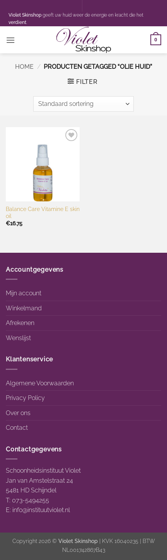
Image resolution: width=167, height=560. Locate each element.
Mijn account (23, 293)
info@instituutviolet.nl (41, 510)
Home (24, 66)
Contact (17, 427)
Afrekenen (20, 323)
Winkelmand (24, 308)
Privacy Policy (25, 398)
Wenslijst (18, 338)
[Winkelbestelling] (83, 104)
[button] (10, 40)
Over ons (18, 413)
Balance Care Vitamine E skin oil (43, 212)
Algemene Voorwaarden (40, 383)
